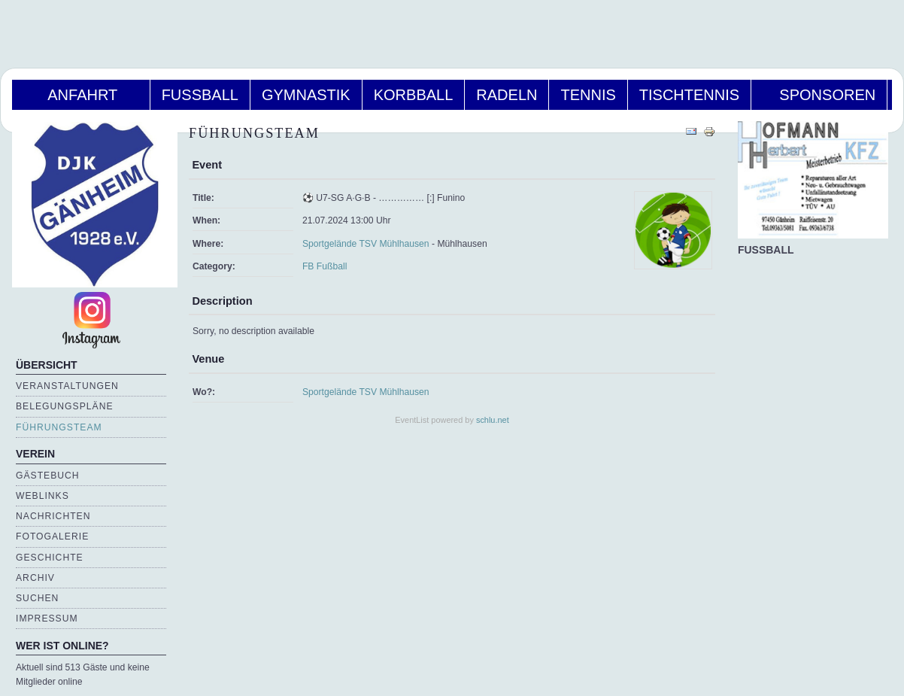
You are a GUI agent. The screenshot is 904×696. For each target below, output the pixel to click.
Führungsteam (59, 427)
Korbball (414, 95)
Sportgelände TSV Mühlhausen (365, 244)
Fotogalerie (52, 536)
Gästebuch (48, 475)
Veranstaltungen (67, 386)
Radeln (506, 95)
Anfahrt (80, 95)
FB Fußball (324, 266)
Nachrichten (53, 516)
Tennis (587, 95)
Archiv (35, 578)
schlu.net (492, 419)
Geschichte (49, 557)
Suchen (37, 598)
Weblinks (42, 496)
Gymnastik (306, 95)
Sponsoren (819, 95)
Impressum (47, 618)
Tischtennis (689, 95)
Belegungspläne (65, 406)
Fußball (200, 95)
